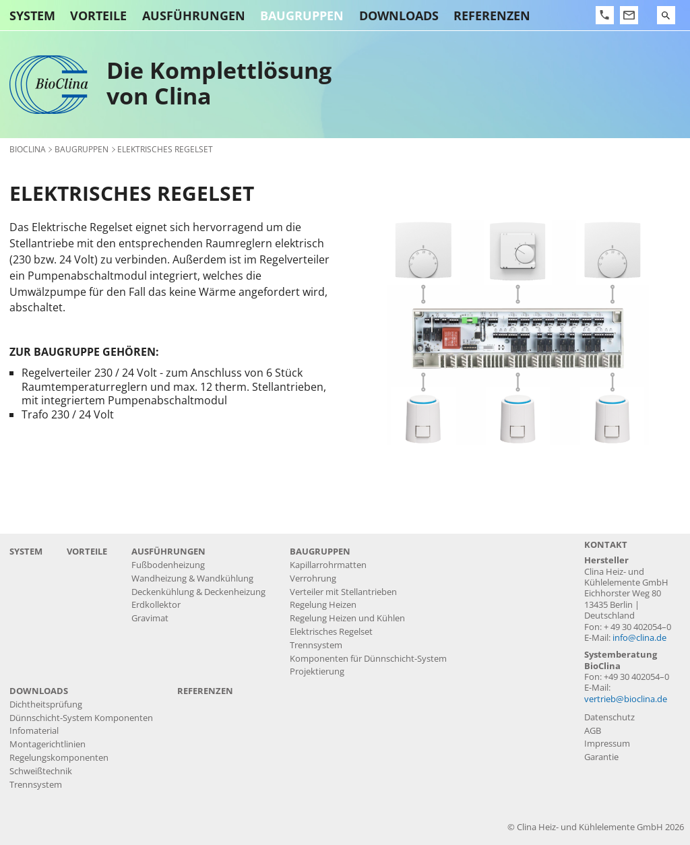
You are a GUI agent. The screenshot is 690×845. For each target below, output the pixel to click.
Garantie (601, 757)
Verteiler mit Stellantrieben (343, 592)
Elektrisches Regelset (331, 631)
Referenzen (491, 15)
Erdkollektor (156, 605)
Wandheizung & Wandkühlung (192, 578)
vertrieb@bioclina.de (625, 699)
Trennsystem (316, 645)
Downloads (399, 15)
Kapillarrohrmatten (328, 565)
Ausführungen (193, 15)
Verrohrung (313, 578)
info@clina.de (639, 638)
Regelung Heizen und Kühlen (347, 618)
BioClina (27, 149)
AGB (592, 731)
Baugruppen (302, 15)
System (32, 15)
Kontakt (605, 545)
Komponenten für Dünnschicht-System (368, 658)
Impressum (607, 743)
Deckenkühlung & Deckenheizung (198, 592)
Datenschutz (609, 717)
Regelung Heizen (323, 605)
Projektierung (317, 671)
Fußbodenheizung (168, 565)
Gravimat (149, 618)
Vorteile (98, 15)
